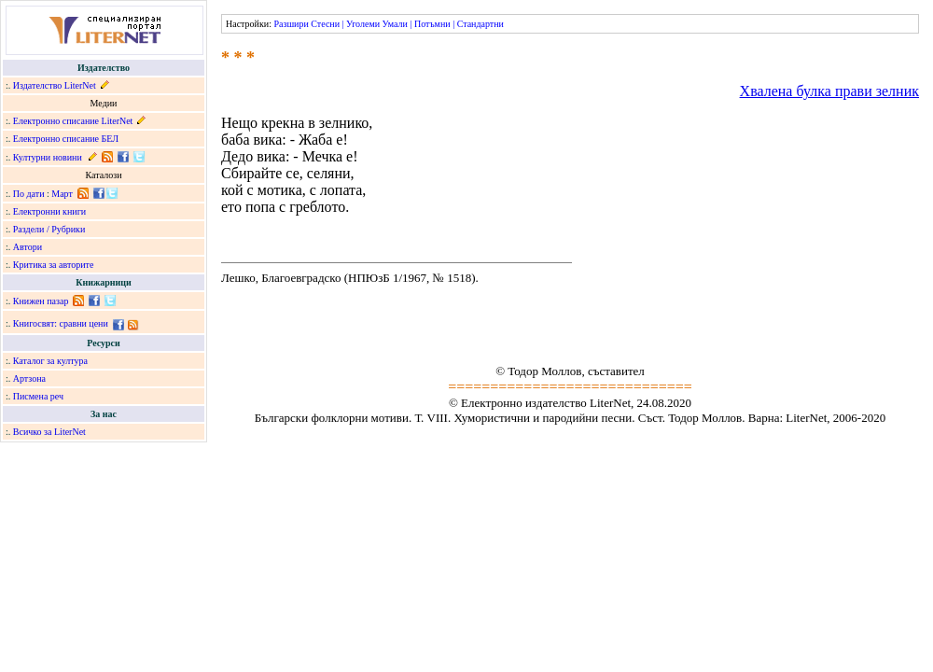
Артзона (29, 378)
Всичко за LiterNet (49, 432)
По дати (29, 194)
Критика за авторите (53, 264)
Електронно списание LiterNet (73, 121)
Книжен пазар (41, 301)
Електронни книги (49, 211)
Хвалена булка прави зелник (829, 91)
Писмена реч (38, 396)
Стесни (325, 24)
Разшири (290, 24)
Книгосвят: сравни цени (60, 323)
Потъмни (432, 24)
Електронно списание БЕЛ (65, 138)
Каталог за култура (50, 361)
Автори (27, 247)
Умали (395, 24)
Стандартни (480, 24)
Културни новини (47, 157)
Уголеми (363, 24)
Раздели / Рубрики (49, 229)
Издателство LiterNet (54, 85)
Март (62, 194)
